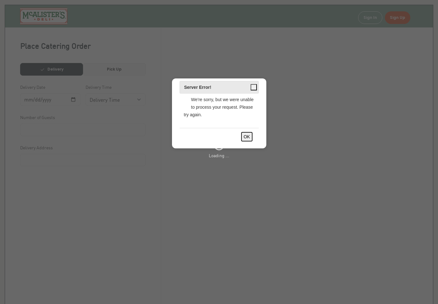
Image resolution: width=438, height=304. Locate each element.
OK (247, 136)
